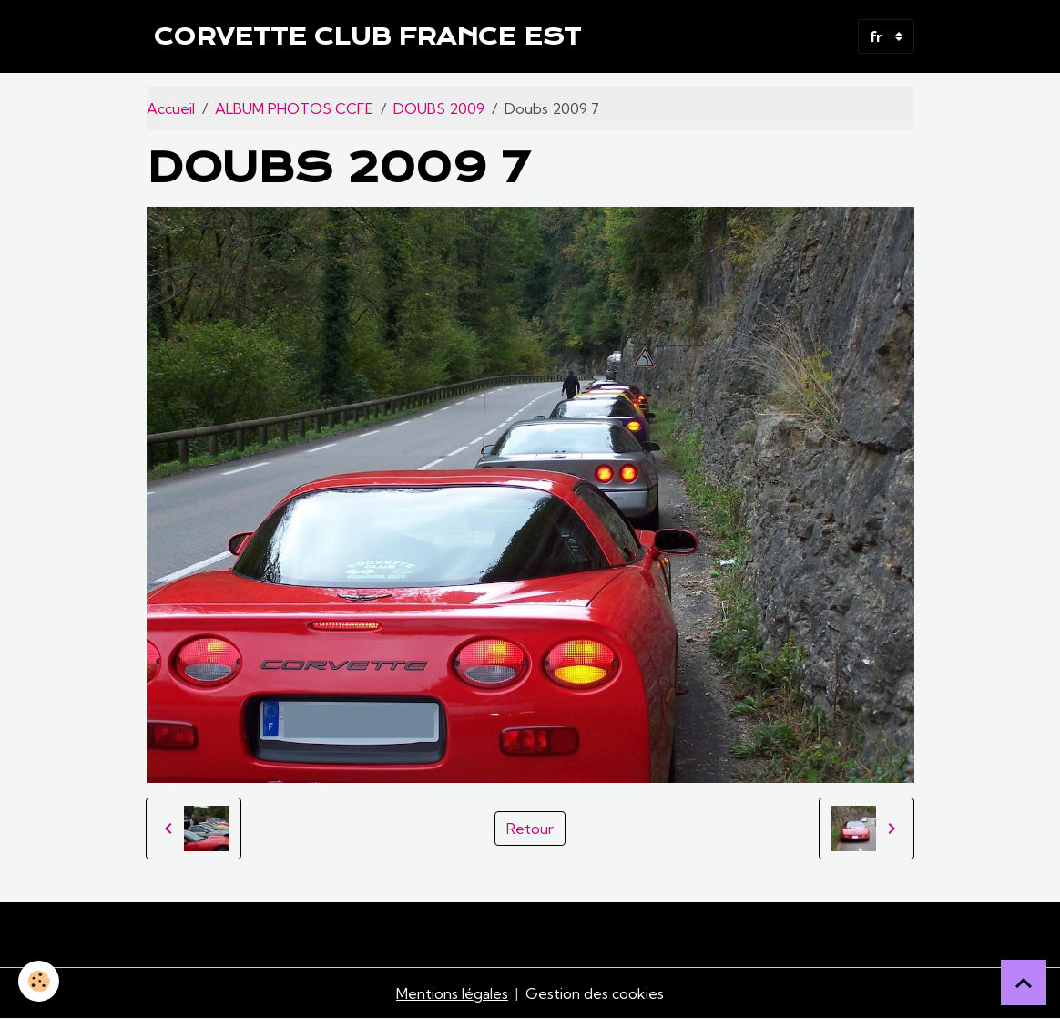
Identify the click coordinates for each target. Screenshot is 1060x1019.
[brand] (367, 36)
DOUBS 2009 (438, 108)
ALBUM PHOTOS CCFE (294, 108)
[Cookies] (38, 981)
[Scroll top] (1023, 982)
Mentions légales (452, 993)
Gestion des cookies (594, 993)
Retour (530, 828)
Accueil (171, 108)
